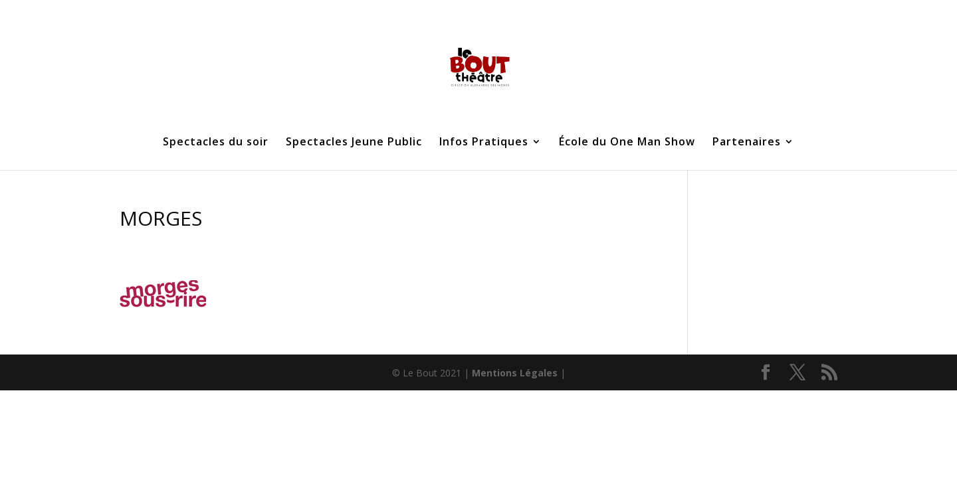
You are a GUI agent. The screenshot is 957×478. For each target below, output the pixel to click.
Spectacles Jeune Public (354, 143)
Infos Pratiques (483, 143)
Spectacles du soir (215, 143)
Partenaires (746, 143)
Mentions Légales (515, 372)
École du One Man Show (627, 143)
